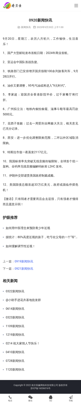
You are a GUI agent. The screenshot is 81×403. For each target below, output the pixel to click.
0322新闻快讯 (15, 291)
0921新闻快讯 (24, 268)
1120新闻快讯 (15, 369)
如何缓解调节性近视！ (20, 246)
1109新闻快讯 (15, 326)
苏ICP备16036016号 (41, 388)
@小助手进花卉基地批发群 (23, 300)
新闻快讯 (26, 27)
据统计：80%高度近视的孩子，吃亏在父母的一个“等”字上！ (42, 237)
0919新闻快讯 (24, 261)
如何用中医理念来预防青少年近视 (28, 228)
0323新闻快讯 (15, 317)
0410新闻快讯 (15, 352)
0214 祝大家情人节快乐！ (23, 343)
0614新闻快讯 (15, 308)
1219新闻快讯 (15, 334)
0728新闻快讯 (15, 361)
